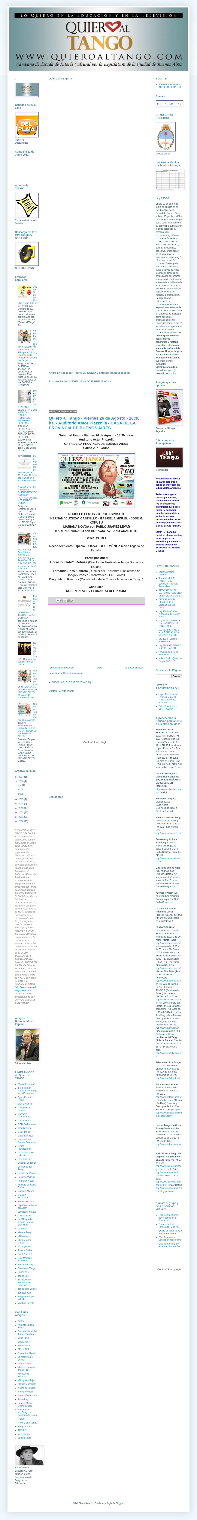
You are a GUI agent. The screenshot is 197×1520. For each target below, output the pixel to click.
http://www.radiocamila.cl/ (168, 833)
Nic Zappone (24, 1246)
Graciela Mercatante (23, 1196)
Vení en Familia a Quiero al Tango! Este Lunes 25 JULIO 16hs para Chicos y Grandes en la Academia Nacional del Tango (27, 345)
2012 (21, 812)
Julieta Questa (25, 1215)
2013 (21, 808)
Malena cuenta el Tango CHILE (26, 1368)
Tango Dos (23, 1276)
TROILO (22, 1430)
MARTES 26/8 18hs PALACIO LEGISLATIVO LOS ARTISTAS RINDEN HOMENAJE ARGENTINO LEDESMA (27, 407)
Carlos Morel (24, 1120)
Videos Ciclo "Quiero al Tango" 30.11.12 (170, 659)
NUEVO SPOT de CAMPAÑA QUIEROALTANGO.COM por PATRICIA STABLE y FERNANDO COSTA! (27, 495)
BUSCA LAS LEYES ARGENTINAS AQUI (72, 682)
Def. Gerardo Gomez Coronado (27, 1141)
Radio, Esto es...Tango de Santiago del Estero (28, 1412)
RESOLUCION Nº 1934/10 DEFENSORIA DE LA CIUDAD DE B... (170, 593)
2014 (21, 803)
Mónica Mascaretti (27, 1384)
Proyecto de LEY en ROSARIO (169, 653)
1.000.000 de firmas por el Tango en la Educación (27, 1091)
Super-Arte (23, 1272)
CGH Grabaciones (27, 1124)
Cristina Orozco (25, 1135)
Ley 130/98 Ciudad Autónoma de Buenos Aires (169, 614)
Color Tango (24, 1132)
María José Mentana (23, 1375)
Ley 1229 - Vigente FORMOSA (168, 640)
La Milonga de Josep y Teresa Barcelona (25, 1222)
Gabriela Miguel (26, 1191)
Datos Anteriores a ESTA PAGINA (168, 707)
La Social (22, 1228)
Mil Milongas (24, 1236)
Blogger (119, 1503)
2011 (21, 817)
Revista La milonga (27, 1422)
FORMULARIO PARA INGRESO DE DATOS (170, 85)
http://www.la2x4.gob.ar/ (168, 1078)
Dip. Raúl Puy (25, 1159)
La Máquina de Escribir (25, 1358)
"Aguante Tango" (26, 1084)
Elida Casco (24, 1345)
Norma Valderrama (27, 1395)
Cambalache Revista (24, 1108)
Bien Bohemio (25, 1103)
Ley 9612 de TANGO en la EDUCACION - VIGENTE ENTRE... (169, 632)
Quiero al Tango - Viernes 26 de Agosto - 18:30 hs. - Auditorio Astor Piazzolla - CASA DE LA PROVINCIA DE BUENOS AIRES (94, 423)
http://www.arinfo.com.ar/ (168, 943)
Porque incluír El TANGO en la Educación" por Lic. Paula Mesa (168, 582)
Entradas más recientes (61, 667)
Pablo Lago (23, 1399)
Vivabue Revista (26, 1303)
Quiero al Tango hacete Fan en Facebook (170, 1232)
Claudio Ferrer (25, 1128)
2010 (21, 821)
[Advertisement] (96, 635)
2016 (21, 781)
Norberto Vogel (25, 1391)
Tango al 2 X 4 (25, 1426)
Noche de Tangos (26, 1388)
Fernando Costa (26, 1181)
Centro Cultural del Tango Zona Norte (27, 1332)
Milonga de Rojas (26, 1380)
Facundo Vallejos (26, 1177)
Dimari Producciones (25, 1147)
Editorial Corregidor (27, 1163)
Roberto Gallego (26, 1264)
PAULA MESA (25, 1254)
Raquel (21, 1419)
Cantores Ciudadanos (24, 1115)
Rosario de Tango (26, 1268)
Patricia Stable (25, 1250)
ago (20, 785)
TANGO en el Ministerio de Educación (24, 1282)
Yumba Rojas (24, 1438)
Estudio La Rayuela (27, 1173)
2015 (21, 799)
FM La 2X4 (23, 1349)
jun (19, 794)
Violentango (24, 1434)
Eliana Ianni (24, 1341)
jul (19, 789)
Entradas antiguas (134, 667)
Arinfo (21, 1321)
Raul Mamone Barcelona (25, 1259)
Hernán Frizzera (26, 1201)
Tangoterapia (24, 1293)
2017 (21, 777)
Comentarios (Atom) (73, 673)
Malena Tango (25, 1232)
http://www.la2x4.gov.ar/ (168, 1028)
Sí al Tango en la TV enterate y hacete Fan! (170, 1245)
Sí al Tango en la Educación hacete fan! (170, 1238)
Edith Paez (23, 1338)
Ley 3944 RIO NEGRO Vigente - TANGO (170, 646)
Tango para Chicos (27, 1289)
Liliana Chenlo (25, 1363)
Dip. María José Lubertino (26, 1154)
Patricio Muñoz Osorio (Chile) (25, 1404)
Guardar (19, 993)
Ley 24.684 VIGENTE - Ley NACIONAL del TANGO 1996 (170, 623)
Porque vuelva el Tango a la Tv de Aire (169, 1225)
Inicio (99, 667)
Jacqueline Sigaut (27, 1212)
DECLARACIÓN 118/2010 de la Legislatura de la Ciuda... (167, 603)
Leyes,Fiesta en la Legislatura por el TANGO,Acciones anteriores (168, 698)
